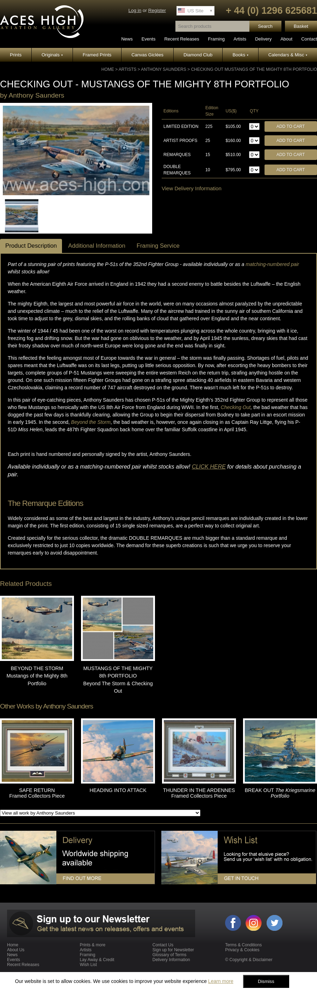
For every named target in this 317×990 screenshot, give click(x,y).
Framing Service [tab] (158, 245)
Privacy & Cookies (242, 949)
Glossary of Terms (169, 954)
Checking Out (236, 407)
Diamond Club (198, 54)
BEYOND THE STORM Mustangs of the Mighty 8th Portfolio (37, 676)
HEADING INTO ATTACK (118, 790)
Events (149, 39)
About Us (15, 949)
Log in (134, 10)
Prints (15, 54)
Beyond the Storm (91, 422)
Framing (216, 39)
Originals (52, 54)
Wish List (88, 964)
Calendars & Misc (287, 54)
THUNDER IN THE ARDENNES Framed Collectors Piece (199, 793)
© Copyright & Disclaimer (248, 959)
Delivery (263, 39)
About (286, 39)
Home (107, 69)
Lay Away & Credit (97, 959)
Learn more (221, 981)
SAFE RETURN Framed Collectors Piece (37, 793)
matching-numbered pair (272, 264)
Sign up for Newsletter (173, 949)
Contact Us (163, 944)
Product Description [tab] (31, 245)
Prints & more (92, 944)
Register (157, 10)
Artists (240, 39)
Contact (309, 39)
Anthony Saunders (163, 69)
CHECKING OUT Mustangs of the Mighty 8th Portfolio (254, 69)
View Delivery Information (192, 188)
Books (240, 54)
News (127, 39)
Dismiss (266, 981)
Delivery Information (171, 959)
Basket (301, 26)
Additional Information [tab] (96, 245)
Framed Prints (97, 54)
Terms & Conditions (243, 944)
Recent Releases (181, 39)
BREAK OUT (280, 793)
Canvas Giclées (147, 54)
